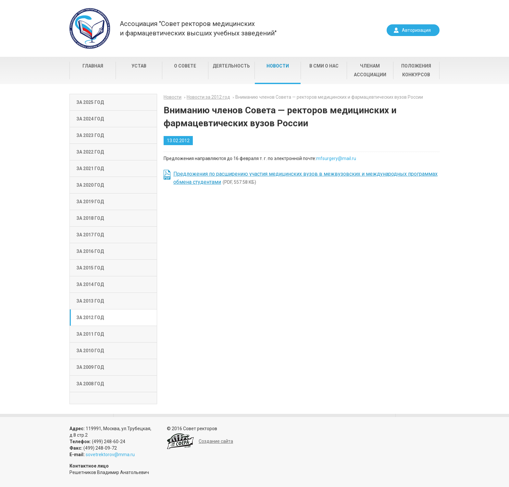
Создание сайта (216, 441)
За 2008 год (90, 383)
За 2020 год (90, 185)
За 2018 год (90, 218)
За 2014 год (90, 284)
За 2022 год (90, 152)
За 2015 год (90, 267)
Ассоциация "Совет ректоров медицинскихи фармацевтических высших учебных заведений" (198, 28)
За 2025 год (90, 102)
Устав (138, 66)
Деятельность (231, 66)
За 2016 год (90, 251)
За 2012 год (90, 317)
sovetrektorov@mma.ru (110, 454)
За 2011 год (90, 334)
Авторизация (416, 30)
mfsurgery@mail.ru (336, 158)
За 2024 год (90, 118)
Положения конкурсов (416, 70)
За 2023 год (90, 135)
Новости (278, 66)
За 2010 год (90, 350)
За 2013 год (90, 301)
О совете (185, 66)
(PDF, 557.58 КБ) (305, 178)
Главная (92, 66)
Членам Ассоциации (370, 70)
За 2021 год (90, 168)
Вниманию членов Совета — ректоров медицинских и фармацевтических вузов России (329, 97)
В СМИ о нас (324, 66)
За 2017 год (90, 234)
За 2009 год (90, 367)
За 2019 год (90, 201)
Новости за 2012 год (208, 97)
